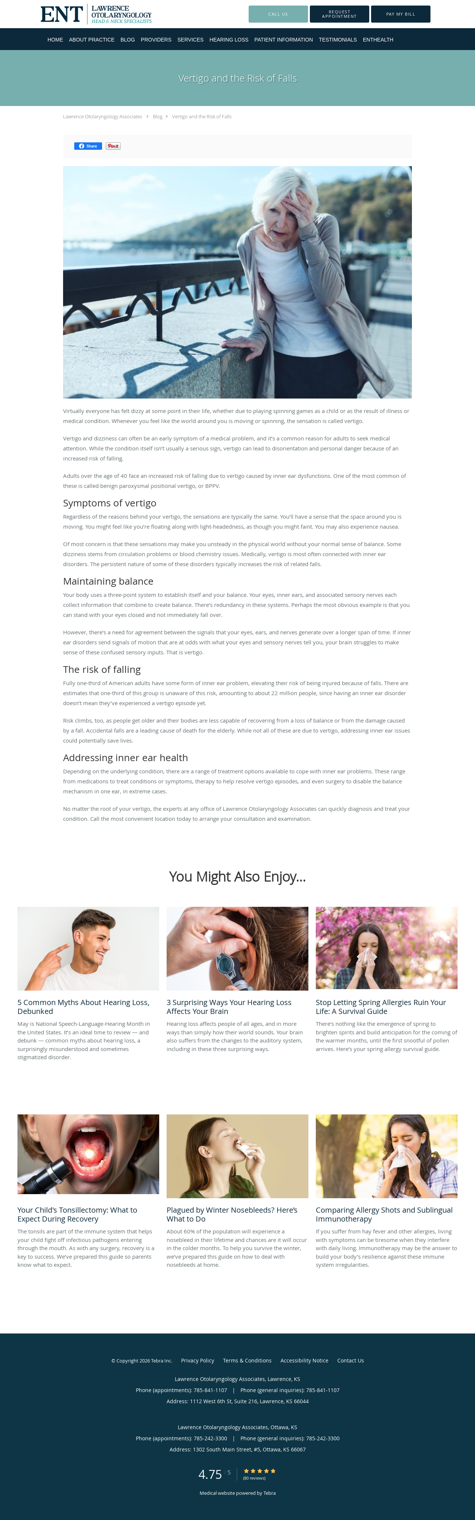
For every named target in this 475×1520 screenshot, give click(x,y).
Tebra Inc (161, 1360)
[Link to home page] (85, 14)
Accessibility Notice (304, 1360)
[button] (339, 14)
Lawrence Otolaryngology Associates (102, 116)
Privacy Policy (197, 1360)
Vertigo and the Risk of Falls (202, 116)
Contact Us (350, 1360)
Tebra (269, 1493)
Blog (158, 116)
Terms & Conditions (247, 1360)
